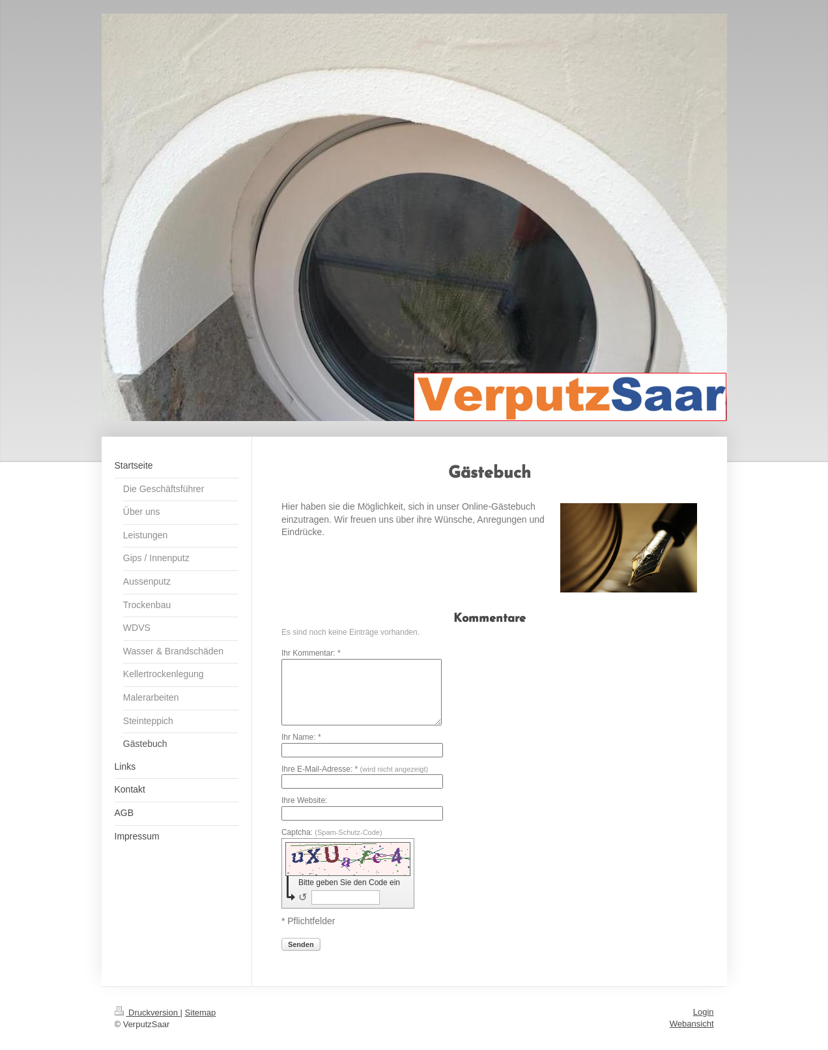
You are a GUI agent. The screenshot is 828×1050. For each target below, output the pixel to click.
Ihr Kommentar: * (311, 653)
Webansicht (692, 1023)
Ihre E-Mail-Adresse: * (354, 769)
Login (703, 1012)
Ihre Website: (304, 800)
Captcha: (331, 832)
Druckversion (147, 1012)
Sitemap (200, 1012)
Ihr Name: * (301, 737)
